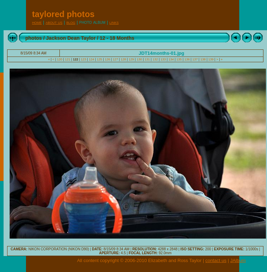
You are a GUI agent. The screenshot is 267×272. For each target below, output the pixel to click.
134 (171, 59)
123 (83, 59)
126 (107, 59)
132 (155, 59)
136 (186, 59)
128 (123, 59)
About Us (54, 22)
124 (91, 59)
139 (211, 59)
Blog (70, 22)
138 (202, 59)
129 (131, 59)
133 (163, 59)
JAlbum (238, 260)
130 (139, 59)
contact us (215, 260)
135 (179, 59)
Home (37, 22)
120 (59, 59)
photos (33, 38)
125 (99, 59)
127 (115, 59)
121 (67, 59)
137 (195, 59)
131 (147, 59)
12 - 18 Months (117, 38)
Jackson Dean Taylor (70, 38)
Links (114, 22)
